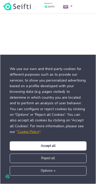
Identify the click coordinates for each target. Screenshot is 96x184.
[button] (67, 7)
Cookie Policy (28, 131)
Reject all (48, 158)
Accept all (48, 146)
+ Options (48, 170)
